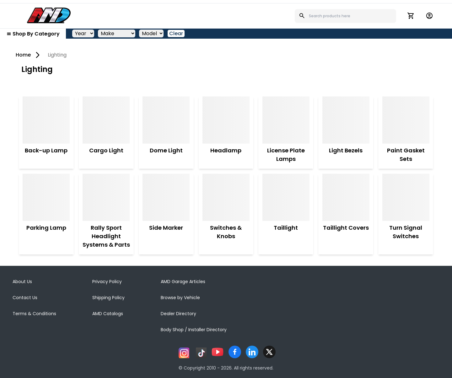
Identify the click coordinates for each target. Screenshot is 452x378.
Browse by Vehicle (180, 297)
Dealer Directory (178, 313)
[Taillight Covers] (345, 197)
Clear (176, 33)
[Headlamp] (226, 120)
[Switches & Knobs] (226, 197)
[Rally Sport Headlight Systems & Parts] (106, 197)
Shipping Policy (108, 297)
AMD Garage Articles (183, 281)
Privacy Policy (107, 281)
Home (23, 54)
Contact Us (25, 297)
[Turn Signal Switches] (405, 197)
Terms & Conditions (34, 313)
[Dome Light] (166, 120)
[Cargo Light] (106, 120)
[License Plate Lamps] (285, 120)
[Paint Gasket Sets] (405, 120)
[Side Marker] (166, 197)
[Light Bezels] (345, 120)
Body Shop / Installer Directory (194, 329)
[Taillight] (285, 197)
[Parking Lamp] (46, 197)
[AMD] (49, 15)
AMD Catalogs (107, 313)
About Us (22, 281)
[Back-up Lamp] (46, 120)
